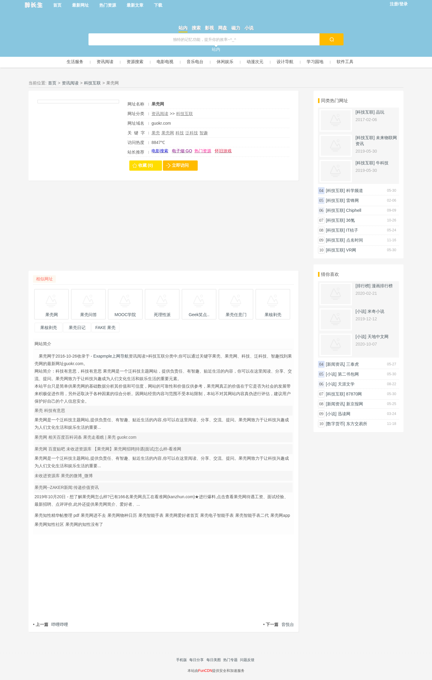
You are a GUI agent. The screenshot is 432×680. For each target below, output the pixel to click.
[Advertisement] (163, 229)
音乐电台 (195, 61)
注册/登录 (399, 4)
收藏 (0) (145, 165)
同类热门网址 (334, 100)
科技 (180, 132)
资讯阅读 (105, 61)
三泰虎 (352, 364)
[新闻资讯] (335, 364)
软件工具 (345, 61)
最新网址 (80, 5)
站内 (183, 27)
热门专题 (230, 660)
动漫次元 (255, 61)
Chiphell (354, 210)
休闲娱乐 (225, 61)
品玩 (380, 112)
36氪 (350, 220)
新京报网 (354, 403)
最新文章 (135, 5)
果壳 (156, 132)
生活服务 (75, 61)
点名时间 (354, 240)
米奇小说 (376, 311)
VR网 (351, 250)
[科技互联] (365, 112)
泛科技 (191, 132)
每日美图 (213, 660)
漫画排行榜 (382, 285)
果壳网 (167, 132)
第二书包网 (348, 374)
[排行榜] (363, 285)
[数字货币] (335, 423)
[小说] (361, 311)
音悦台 (278, 624)
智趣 (204, 132)
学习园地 (315, 61)
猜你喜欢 (330, 274)
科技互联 (92, 83)
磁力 (235, 27)
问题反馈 (247, 660)
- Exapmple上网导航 (109, 356)
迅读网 (344, 413)
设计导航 (285, 61)
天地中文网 (378, 336)
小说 (249, 27)
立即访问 (180, 165)
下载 (158, 5)
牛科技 (382, 162)
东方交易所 (356, 423)
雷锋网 (352, 200)
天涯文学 (346, 384)
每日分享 (196, 660)
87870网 (354, 394)
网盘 (222, 27)
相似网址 (44, 278)
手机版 (181, 660)
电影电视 (165, 61)
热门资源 (107, 5)
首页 (57, 5)
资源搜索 (135, 61)
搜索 (196, 27)
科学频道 (354, 190)
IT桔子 (352, 230)
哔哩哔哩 (50, 624)
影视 (209, 27)
